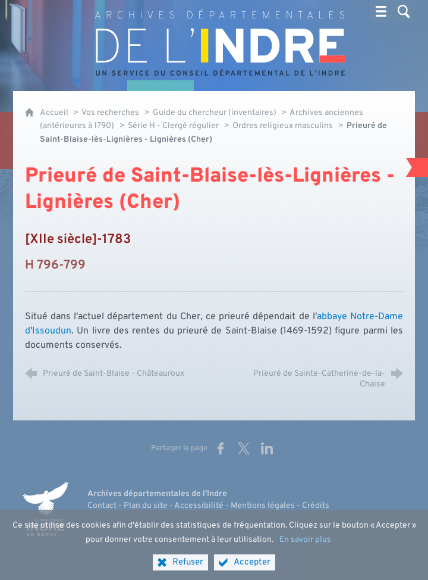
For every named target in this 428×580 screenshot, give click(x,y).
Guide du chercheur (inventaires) (215, 112)
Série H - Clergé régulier (173, 125)
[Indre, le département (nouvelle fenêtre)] (45, 509)
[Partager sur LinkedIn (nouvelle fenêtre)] (267, 448)
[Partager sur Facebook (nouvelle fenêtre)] (220, 448)
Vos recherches (110, 112)
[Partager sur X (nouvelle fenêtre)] (244, 448)
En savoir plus (305, 548)
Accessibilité (199, 505)
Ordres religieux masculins (282, 125)
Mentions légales (263, 505)
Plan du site (146, 505)
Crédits (315, 505)
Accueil (55, 112)
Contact (102, 505)
